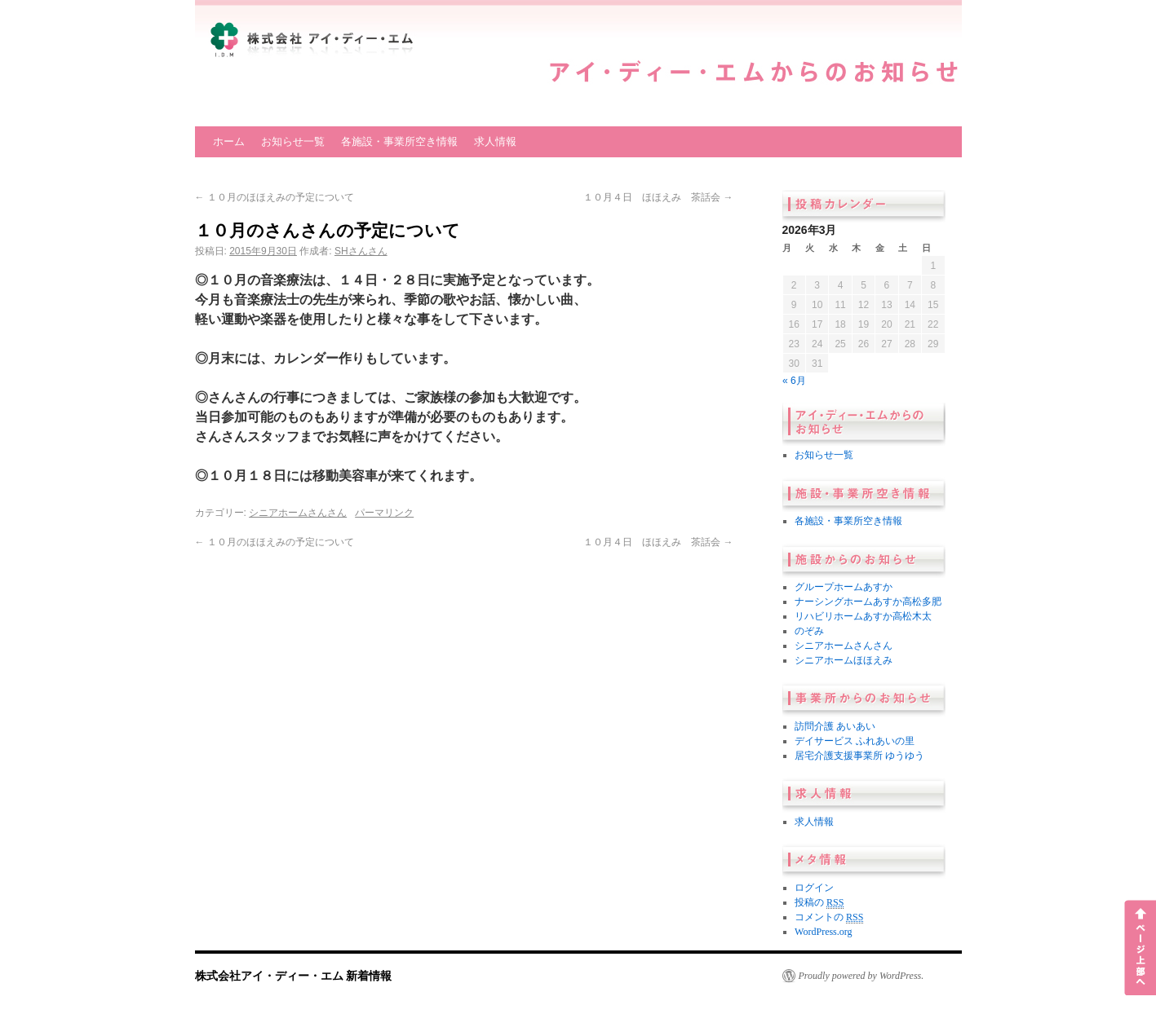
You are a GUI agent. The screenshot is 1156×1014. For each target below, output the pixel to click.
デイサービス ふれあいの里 (855, 741)
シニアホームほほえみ (843, 660)
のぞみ (809, 631)
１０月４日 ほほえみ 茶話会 (658, 197)
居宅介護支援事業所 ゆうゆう (859, 755)
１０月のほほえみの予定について (274, 197)
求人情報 (495, 141)
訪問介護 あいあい (835, 726)
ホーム (229, 141)
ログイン (814, 887)
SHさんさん (361, 251)
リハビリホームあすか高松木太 (863, 616)
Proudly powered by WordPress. (861, 975)
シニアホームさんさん (298, 512)
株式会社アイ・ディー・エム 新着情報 (293, 975)
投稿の (819, 903)
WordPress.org (823, 931)
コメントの (829, 917)
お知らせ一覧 (293, 141)
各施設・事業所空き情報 (399, 141)
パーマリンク (384, 512)
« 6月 (794, 380)
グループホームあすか (843, 587)
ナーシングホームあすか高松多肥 (868, 601)
